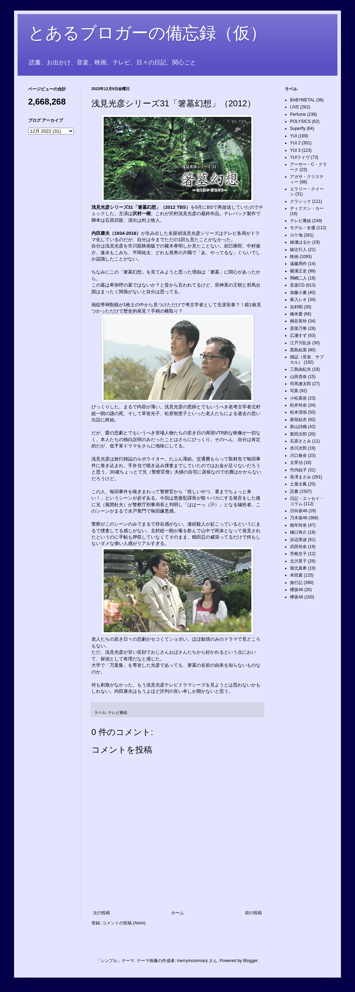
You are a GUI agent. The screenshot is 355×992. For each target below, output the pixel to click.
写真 (294, 390)
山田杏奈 (298, 376)
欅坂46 (296, 597)
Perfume (298, 114)
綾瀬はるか (300, 242)
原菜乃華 (298, 328)
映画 (294, 256)
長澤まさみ (300, 477)
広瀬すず (298, 335)
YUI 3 (295, 150)
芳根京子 (298, 553)
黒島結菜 (298, 349)
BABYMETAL (302, 100)
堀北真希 (298, 568)
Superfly (297, 128)
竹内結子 (298, 469)
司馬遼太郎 (300, 383)
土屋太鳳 (298, 484)
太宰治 (296, 462)
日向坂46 (298, 510)
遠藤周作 (298, 263)
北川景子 (298, 561)
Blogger (250, 960)
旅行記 (296, 582)
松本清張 (298, 412)
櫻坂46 (296, 589)
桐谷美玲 (298, 321)
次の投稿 (101, 912)
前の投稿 (253, 912)
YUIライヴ (300, 157)
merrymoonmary (192, 960)
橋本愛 (296, 314)
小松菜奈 (298, 398)
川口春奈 (298, 455)
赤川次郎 (298, 448)
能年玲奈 (298, 525)
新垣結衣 (298, 419)
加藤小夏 (298, 292)
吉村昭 (296, 306)
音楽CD (297, 285)
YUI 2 (295, 142)
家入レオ (298, 299)
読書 (294, 491)
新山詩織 (298, 426)
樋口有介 (298, 532)
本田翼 (296, 575)
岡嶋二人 (298, 278)
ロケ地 (296, 235)
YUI (293, 135)
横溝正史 (298, 271)
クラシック (300, 201)
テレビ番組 (117, 712)
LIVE (294, 107)
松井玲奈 (298, 405)
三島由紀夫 (300, 369)
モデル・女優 (302, 227)
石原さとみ (300, 441)
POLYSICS (300, 121)
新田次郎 (298, 434)
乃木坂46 (298, 517)
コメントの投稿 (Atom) (124, 923)
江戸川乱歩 (300, 342)
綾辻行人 (298, 249)
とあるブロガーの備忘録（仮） (147, 33)
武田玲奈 (298, 546)
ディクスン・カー (307, 208)
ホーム (177, 912)
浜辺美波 (298, 539)
